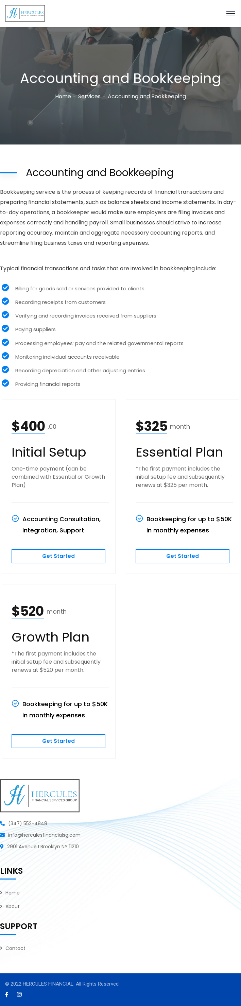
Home (63, 96)
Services (89, 96)
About (12, 906)
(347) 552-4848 (27, 823)
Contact (15, 948)
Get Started (58, 556)
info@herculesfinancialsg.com (44, 835)
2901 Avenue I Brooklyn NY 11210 (43, 846)
